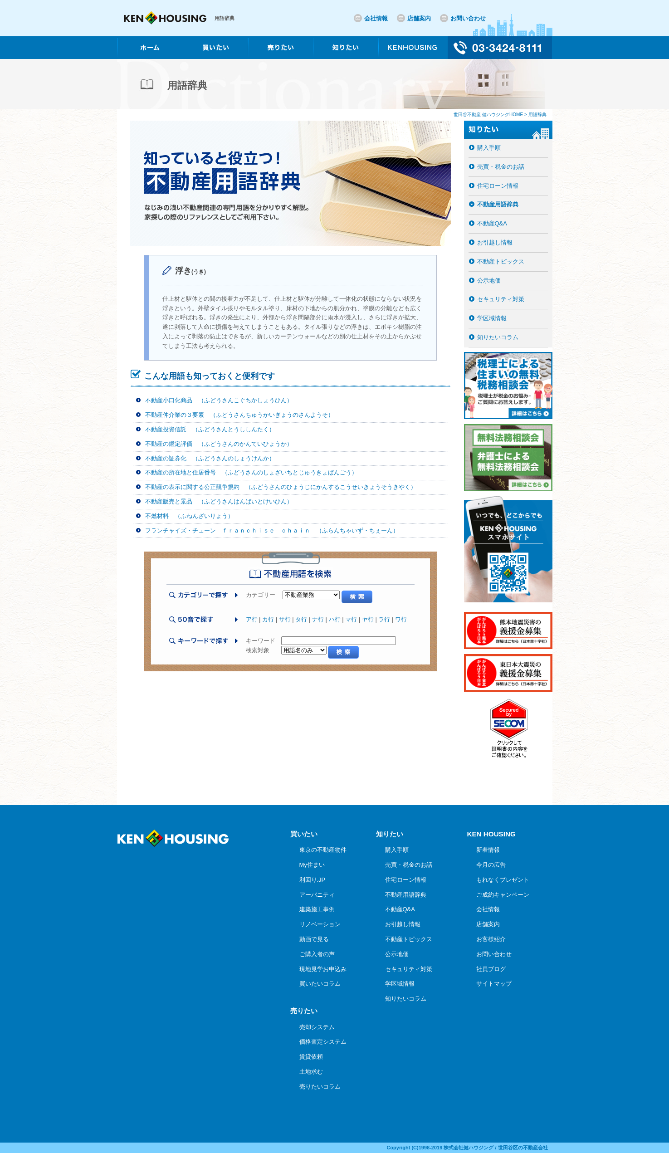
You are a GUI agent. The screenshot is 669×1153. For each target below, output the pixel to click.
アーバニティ (317, 894)
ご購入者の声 (317, 954)
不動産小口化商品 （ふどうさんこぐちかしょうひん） (219, 400)
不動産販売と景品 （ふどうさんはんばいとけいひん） (219, 501)
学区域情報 (492, 318)
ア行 (252, 619)
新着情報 (488, 849)
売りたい (303, 1011)
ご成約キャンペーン (502, 894)
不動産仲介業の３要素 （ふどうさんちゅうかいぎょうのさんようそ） (239, 414)
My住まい (312, 864)
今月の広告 (491, 864)
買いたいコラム (320, 983)
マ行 (351, 619)
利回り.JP (312, 879)
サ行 (285, 619)
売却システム (317, 1027)
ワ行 (401, 619)
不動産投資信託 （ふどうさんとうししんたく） (210, 429)
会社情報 (376, 18)
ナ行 (318, 619)
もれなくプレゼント (502, 879)
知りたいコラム (497, 337)
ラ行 (384, 619)
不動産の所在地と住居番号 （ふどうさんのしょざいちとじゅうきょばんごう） (251, 472)
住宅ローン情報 (497, 185)
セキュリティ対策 (500, 299)
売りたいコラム (320, 1086)
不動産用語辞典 (497, 204)
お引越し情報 (495, 242)
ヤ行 (368, 619)
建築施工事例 (317, 909)
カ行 (268, 619)
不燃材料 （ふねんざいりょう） (189, 516)
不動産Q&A (492, 223)
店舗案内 (419, 18)
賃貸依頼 (311, 1056)
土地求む (311, 1071)
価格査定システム (323, 1041)
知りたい (389, 834)
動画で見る (314, 939)
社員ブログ (491, 969)
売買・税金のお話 (500, 166)
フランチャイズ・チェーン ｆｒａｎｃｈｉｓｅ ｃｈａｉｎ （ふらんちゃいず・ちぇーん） (272, 530)
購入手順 (489, 147)
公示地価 (489, 280)
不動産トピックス (500, 261)
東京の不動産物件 (323, 849)
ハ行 (335, 619)
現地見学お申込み (323, 969)
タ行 (301, 619)
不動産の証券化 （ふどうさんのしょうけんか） (210, 458)
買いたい (303, 834)
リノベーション (320, 924)
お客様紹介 (491, 939)
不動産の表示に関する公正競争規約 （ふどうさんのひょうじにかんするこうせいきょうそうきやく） (280, 487)
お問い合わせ (468, 18)
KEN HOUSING (491, 834)
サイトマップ (494, 983)
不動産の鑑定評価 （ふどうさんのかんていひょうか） (219, 443)
